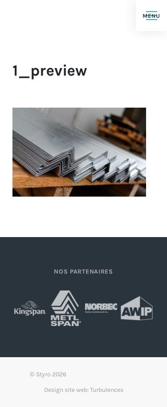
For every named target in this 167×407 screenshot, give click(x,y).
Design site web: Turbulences (83, 390)
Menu (151, 15)
